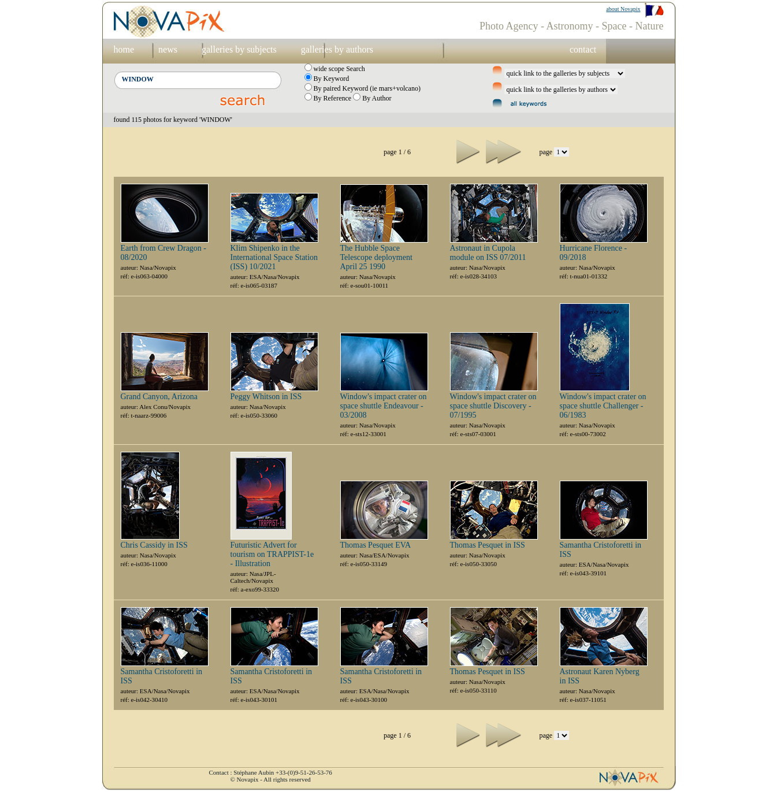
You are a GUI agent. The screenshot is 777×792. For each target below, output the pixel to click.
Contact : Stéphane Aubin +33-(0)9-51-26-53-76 (270, 772)
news (167, 49)
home (124, 49)
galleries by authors (337, 49)
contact (583, 49)
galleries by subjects (239, 49)
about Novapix (623, 9)
